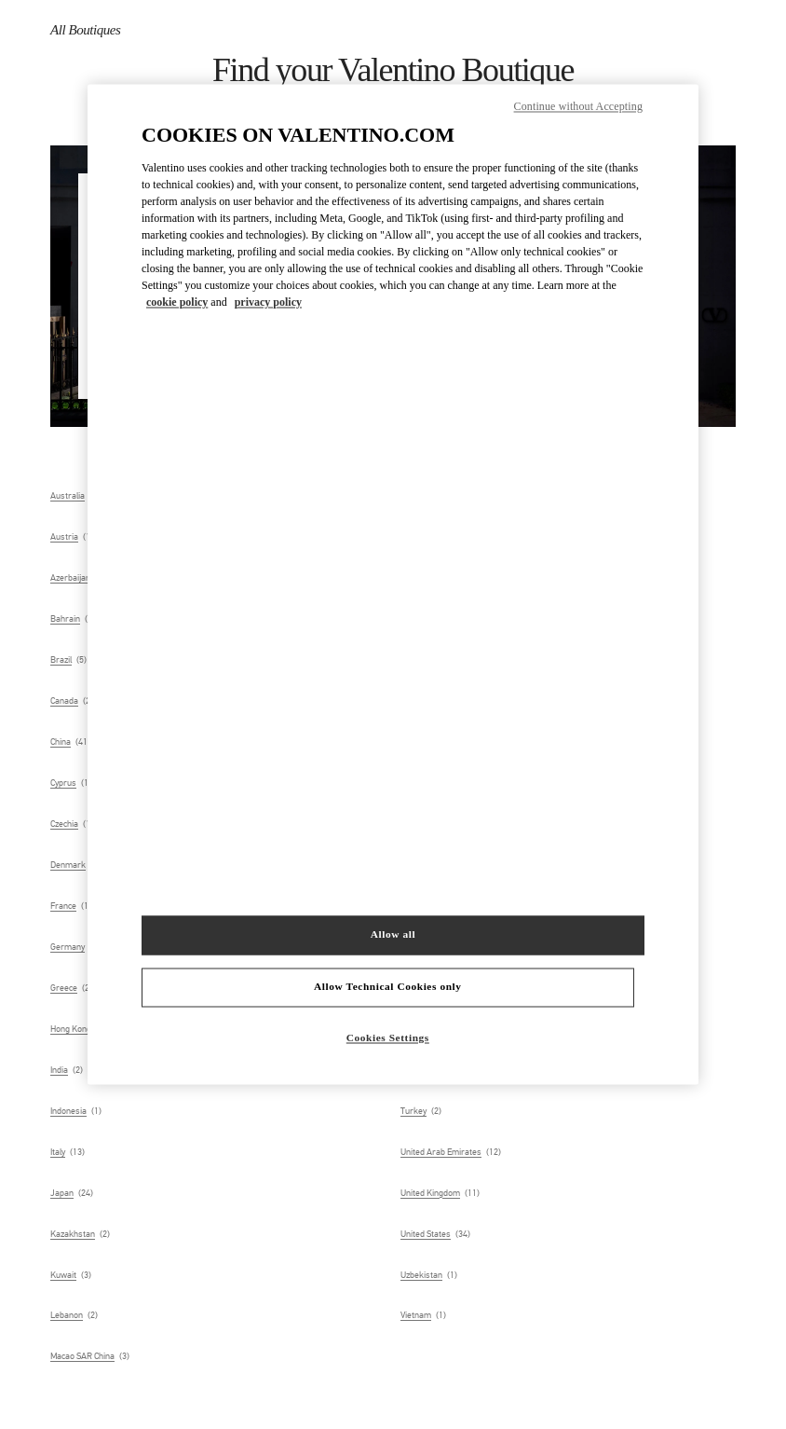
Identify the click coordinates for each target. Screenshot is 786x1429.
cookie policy (177, 302)
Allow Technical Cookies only (387, 987)
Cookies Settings (387, 1038)
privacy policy (268, 302)
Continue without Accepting (578, 106)
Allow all (393, 935)
